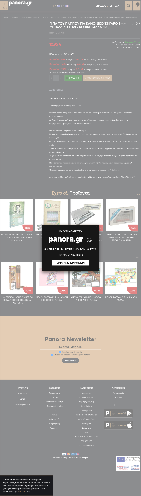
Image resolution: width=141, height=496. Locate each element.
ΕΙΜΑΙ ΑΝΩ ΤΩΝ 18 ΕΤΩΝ (71, 262)
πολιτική (21, 491)
